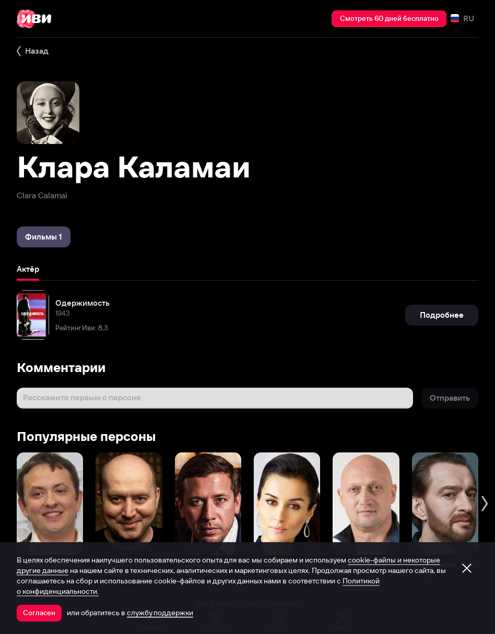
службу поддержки (160, 612)
